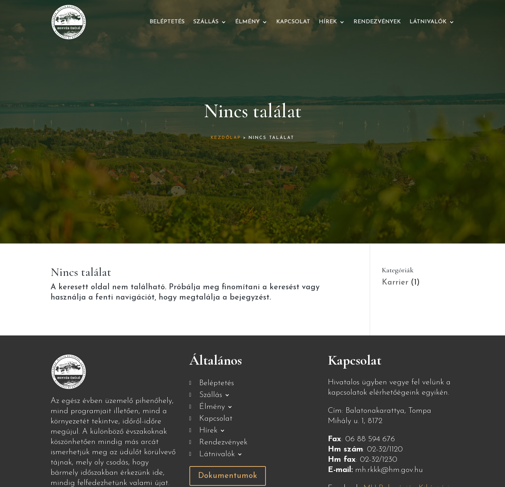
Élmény (247, 22)
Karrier (395, 283)
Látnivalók (428, 22)
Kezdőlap (226, 138)
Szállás (206, 22)
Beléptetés (167, 22)
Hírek (328, 22)
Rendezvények (377, 22)
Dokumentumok (227, 476)
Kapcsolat (293, 22)
